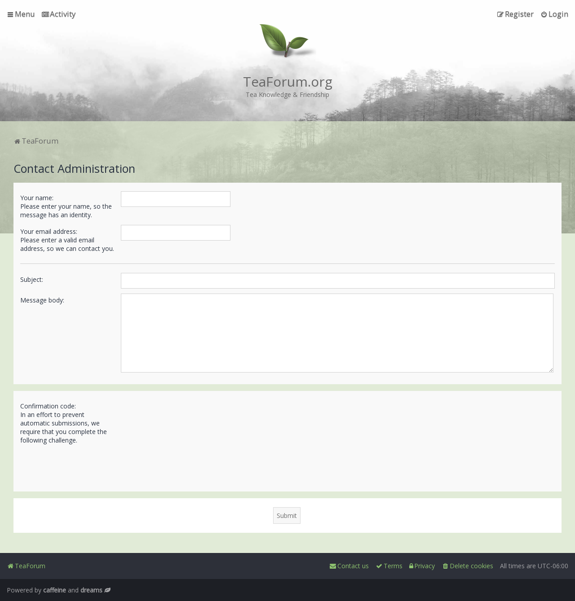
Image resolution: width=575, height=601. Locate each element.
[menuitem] (58, 14)
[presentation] (189, 464)
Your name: (36, 197)
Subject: (31, 279)
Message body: (42, 300)
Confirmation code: (48, 406)
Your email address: (48, 231)
